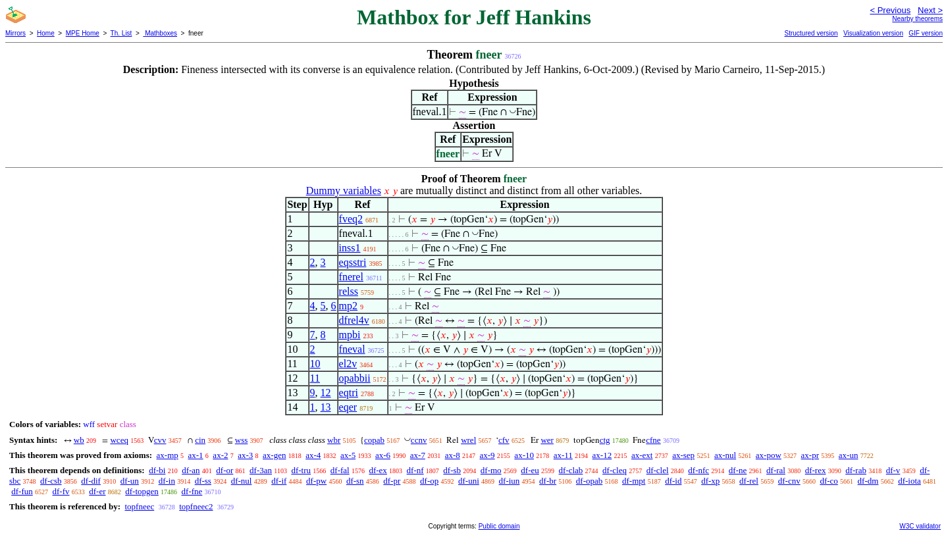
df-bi (157, 470)
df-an (190, 470)
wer (547, 440)
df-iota (909, 481)
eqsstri (353, 262)
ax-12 (602, 455)
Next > (930, 10)
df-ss (203, 481)
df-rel (748, 481)
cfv (504, 440)
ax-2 (220, 455)
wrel (468, 440)
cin (200, 440)
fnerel (351, 276)
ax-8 (452, 455)
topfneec (139, 506)
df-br (547, 481)
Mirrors (15, 33)
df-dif (91, 481)
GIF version (925, 33)
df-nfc (698, 470)
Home (46, 33)
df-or (224, 470)
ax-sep (683, 455)
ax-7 (417, 455)
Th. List (121, 33)
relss (348, 291)
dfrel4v (354, 320)
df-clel (657, 470)
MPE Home (82, 33)
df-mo (491, 470)
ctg (605, 440)
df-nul (241, 481)
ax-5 (348, 455)
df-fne (192, 491)
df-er (97, 491)
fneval (352, 349)
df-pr (391, 481)
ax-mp (167, 455)
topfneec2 (196, 506)
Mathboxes (160, 33)
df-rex (815, 470)
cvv (160, 440)
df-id (673, 481)
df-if (278, 481)
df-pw (316, 481)
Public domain (499, 526)
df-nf (415, 470)
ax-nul (725, 455)
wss (241, 440)
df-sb (452, 470)
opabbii (355, 378)
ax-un (848, 455)
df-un (129, 481)
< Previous (890, 10)
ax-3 (245, 455)
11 (315, 378)
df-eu (530, 470)
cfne (653, 440)
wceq (119, 440)
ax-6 (382, 455)
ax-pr (810, 455)
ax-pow (768, 455)
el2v (348, 363)
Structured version (810, 33)
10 (315, 363)
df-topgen (142, 491)
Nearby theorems (917, 18)
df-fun (22, 491)
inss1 (350, 247)
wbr (333, 440)
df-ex (377, 470)
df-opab (589, 481)
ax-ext (641, 455)
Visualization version (873, 33)
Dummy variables (343, 190)
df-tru (301, 470)
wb (79, 440)
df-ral (775, 470)
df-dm (868, 481)
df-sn (355, 481)
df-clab (571, 470)
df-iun (509, 481)
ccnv (419, 440)
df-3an (261, 470)
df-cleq (614, 470)
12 (326, 392)
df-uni (468, 481)
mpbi (350, 334)
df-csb (51, 481)
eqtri (348, 392)
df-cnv (789, 481)
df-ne (738, 470)
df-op (429, 481)
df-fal (340, 470)
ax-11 (563, 455)
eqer (348, 407)
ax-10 (524, 455)
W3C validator (920, 526)
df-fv (61, 491)
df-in (167, 481)
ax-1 (195, 455)
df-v (893, 470)
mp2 (348, 305)
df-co (828, 481)
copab (374, 440)
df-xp (710, 481)
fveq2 (351, 218)
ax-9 (487, 455)
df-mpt (633, 481)
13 (326, 407)
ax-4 (313, 455)
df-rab (855, 470)
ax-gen (274, 455)
